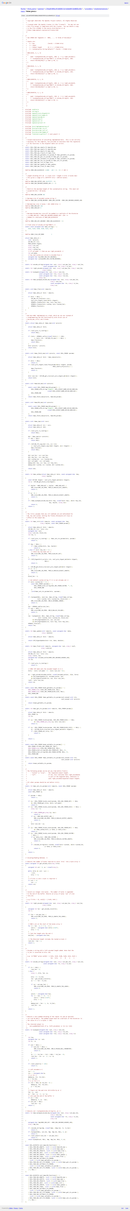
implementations (101, 9)
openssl (41, 9)
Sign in (126, 3)
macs (23, 11)
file (57, 15)
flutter (23, 9)
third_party (31, 9)
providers (89, 9)
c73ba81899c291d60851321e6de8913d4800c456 (63, 9)
